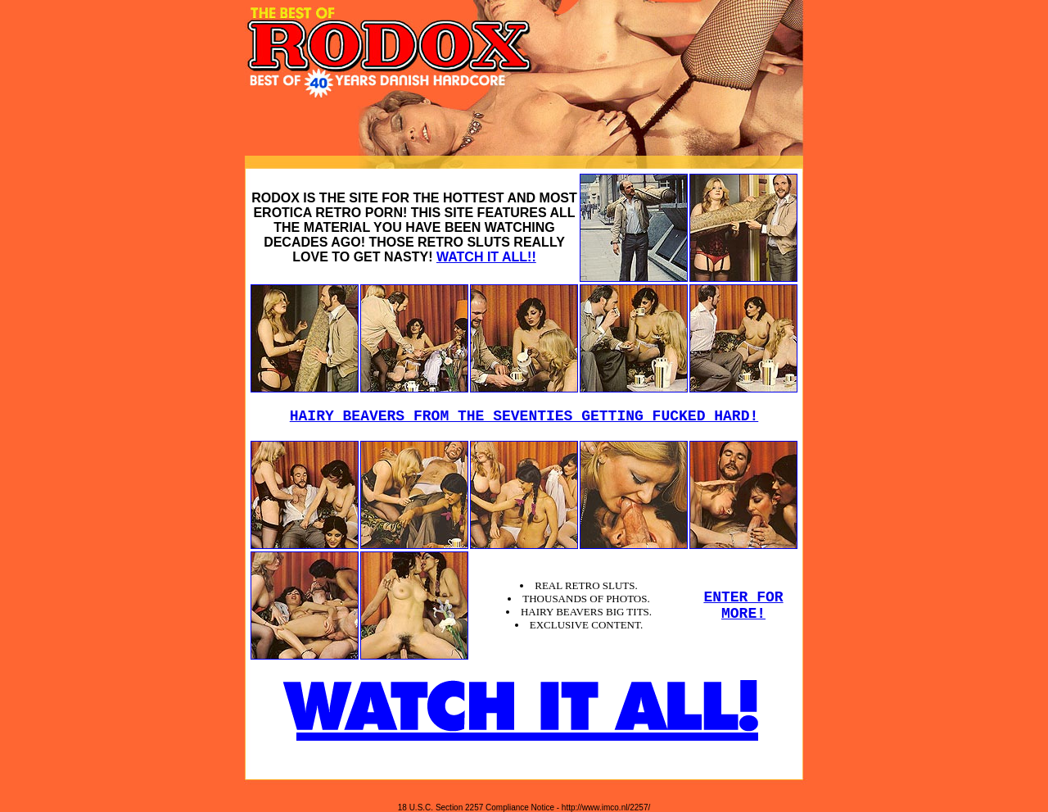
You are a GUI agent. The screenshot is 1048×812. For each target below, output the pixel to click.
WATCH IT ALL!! (486, 257)
